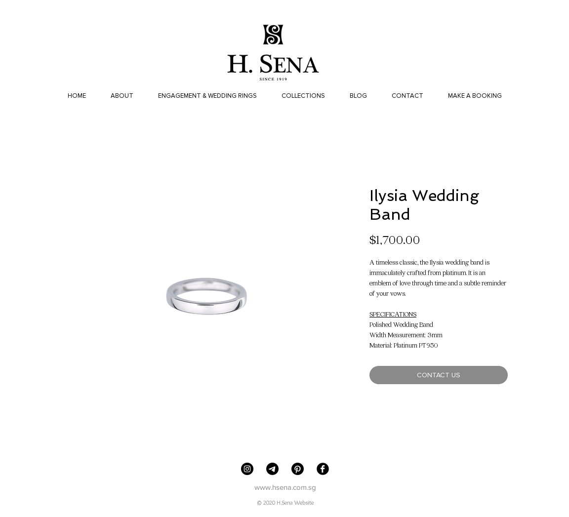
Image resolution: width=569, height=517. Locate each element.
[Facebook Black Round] (323, 469)
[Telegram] (272, 469)
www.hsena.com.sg (285, 487)
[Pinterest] (297, 469)
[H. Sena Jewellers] (247, 469)
